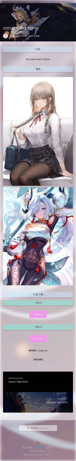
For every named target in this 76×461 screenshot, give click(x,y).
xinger (12, 36)
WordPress (42, 451)
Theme (32, 451)
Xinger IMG (68, 6)
